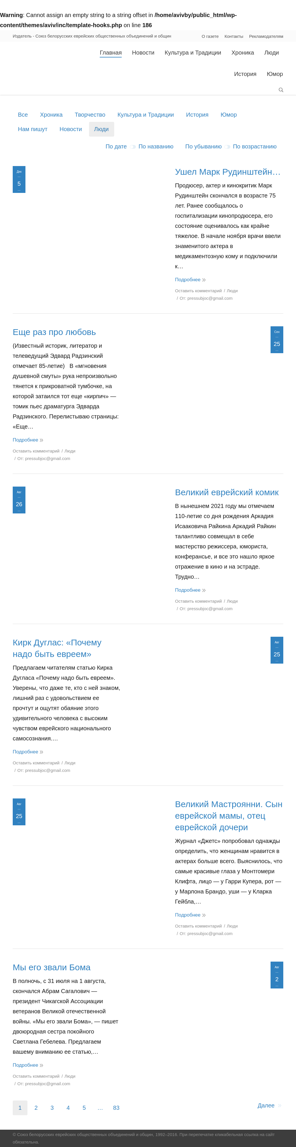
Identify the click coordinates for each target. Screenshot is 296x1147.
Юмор (229, 114)
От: (206, 298)
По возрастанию (255, 146)
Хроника (51, 114)
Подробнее (188, 279)
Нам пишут (32, 129)
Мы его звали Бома (51, 967)
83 (116, 1108)
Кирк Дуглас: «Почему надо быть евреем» (57, 648)
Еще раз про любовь (54, 332)
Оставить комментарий (198, 290)
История (197, 114)
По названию (155, 146)
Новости (71, 129)
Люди (101, 129)
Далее (266, 1105)
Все (23, 114)
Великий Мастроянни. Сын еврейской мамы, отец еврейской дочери (229, 815)
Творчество (90, 114)
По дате (116, 146)
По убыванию (203, 146)
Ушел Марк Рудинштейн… (228, 171)
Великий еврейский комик (227, 492)
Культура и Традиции (145, 114)
